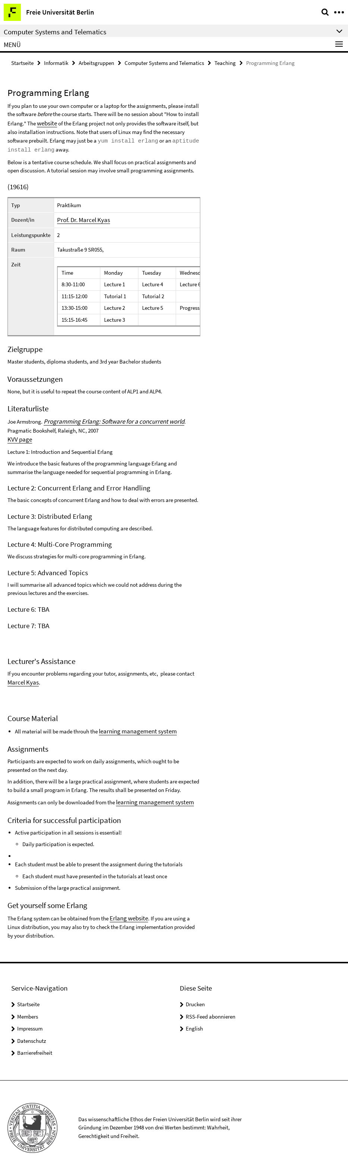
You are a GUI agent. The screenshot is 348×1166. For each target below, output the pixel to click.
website (46, 121)
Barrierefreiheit (34, 1043)
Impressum (30, 1019)
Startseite (22, 62)
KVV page (18, 435)
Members (27, 1007)
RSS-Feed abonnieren (210, 1007)
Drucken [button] (195, 994)
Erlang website (127, 909)
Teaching (225, 62)
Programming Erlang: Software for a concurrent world (106, 418)
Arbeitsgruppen (96, 62)
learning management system (133, 724)
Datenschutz (31, 1031)
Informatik (56, 62)
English (194, 1019)
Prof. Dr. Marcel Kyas (80, 217)
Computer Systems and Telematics (164, 62)
